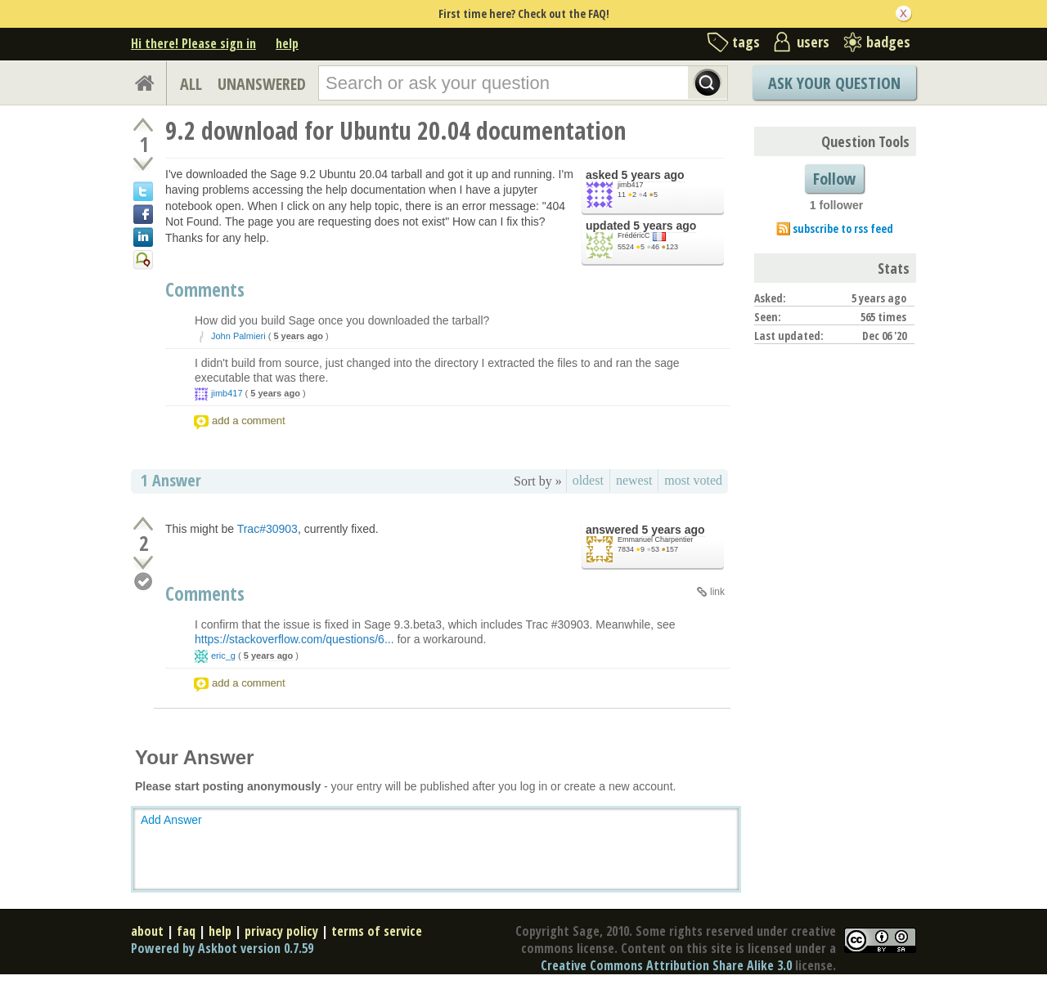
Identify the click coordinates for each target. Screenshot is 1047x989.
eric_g (223, 655)
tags (746, 41)
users (813, 41)
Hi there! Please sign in (193, 43)
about (147, 931)
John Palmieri (238, 336)
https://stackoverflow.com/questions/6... (294, 639)
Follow (834, 179)
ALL (191, 84)
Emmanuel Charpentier (656, 539)
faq (186, 931)
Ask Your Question (834, 83)
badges (888, 41)
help (287, 43)
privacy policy (281, 931)
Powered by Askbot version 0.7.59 (222, 948)
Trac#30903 (267, 528)
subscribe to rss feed (843, 228)
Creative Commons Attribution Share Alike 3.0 (666, 965)
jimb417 (631, 185)
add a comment (248, 420)
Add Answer (171, 819)
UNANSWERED (262, 84)
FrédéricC (634, 235)
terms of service (376, 931)
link (717, 591)
